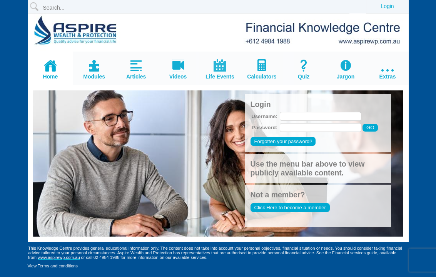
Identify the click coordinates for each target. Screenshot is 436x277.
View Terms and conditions (53, 266)
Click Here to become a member (290, 207)
